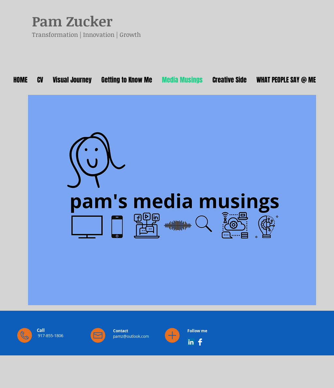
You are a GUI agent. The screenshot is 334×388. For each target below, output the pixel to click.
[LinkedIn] (191, 342)
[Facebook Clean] (200, 342)
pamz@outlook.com (131, 336)
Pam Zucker (72, 20)
